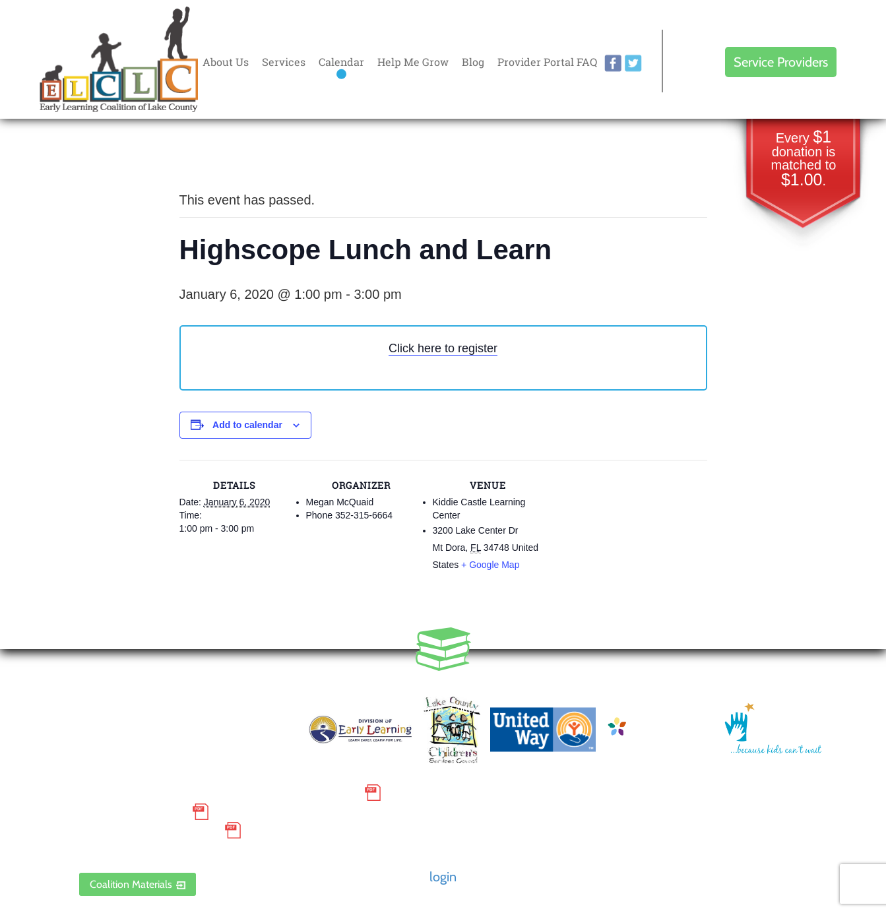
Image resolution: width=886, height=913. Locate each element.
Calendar (341, 62)
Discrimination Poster (148, 830)
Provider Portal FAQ (547, 62)
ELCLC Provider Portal (148, 849)
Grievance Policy (132, 811)
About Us (226, 62)
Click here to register (443, 348)
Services (283, 62)
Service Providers (781, 62)
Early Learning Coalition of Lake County (119, 59)
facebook (612, 63)
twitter (633, 63)
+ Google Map (490, 564)
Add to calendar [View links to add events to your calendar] (247, 425)
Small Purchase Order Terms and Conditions (218, 793)
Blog (473, 62)
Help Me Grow (413, 62)
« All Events (209, 156)
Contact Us (408, 722)
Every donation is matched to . (804, 159)
